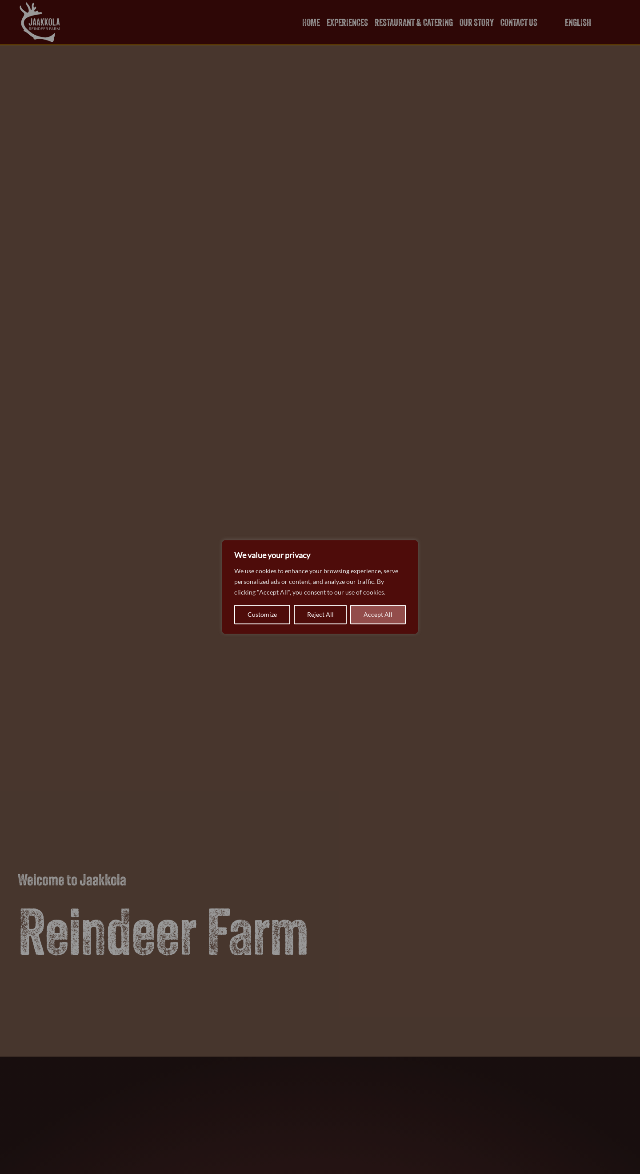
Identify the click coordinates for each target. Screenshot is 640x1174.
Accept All (378, 614)
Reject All (320, 614)
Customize (262, 614)
